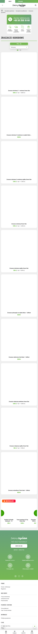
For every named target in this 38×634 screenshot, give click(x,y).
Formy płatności (4, 608)
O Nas (2, 628)
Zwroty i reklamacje (5, 587)
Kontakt (16, 550)
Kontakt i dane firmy (5, 626)
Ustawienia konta (5, 598)
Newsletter (21, 550)
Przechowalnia (4, 600)
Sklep (10, 1)
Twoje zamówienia (5, 596)
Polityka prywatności (6, 618)
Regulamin (3, 589)
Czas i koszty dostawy (6, 610)
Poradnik (20, 1)
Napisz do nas (19, 546)
